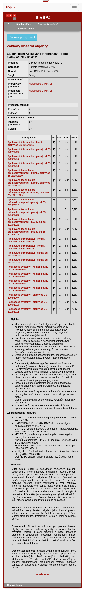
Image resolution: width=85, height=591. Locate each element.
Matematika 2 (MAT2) (40, 90)
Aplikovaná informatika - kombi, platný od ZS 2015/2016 (26, 143)
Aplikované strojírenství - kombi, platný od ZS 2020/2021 (26, 240)
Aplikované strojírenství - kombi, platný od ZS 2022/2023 (26, 247)
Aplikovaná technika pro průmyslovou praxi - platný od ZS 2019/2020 (27, 212)
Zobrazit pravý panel (22, 37)
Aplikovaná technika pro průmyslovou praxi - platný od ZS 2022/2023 (27, 232)
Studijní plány (23, 24)
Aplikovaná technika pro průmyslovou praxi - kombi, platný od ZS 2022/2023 (29, 192)
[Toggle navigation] (74, 7)
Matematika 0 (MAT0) (40, 83)
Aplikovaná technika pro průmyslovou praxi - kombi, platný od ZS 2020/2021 (29, 183)
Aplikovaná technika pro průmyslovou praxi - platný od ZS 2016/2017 (27, 202)
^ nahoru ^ (42, 574)
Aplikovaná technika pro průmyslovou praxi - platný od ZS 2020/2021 (27, 222)
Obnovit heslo (14, 585)
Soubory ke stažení (48, 24)
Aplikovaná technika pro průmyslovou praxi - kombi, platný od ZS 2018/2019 (29, 173)
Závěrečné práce (25, 28)
